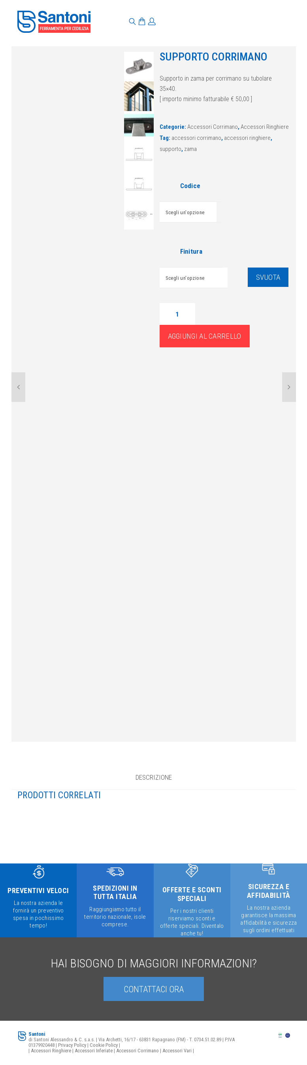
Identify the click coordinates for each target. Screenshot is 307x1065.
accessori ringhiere (247, 137)
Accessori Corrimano (212, 126)
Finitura (191, 251)
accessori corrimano (196, 137)
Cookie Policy (104, 1045)
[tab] (154, 780)
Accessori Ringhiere (265, 126)
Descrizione (154, 777)
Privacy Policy (72, 1045)
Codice (190, 186)
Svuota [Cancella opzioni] (268, 277)
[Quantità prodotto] (177, 314)
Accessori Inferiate (94, 1050)
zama (190, 149)
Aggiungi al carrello (204, 336)
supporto (170, 149)
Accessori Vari (177, 1050)
